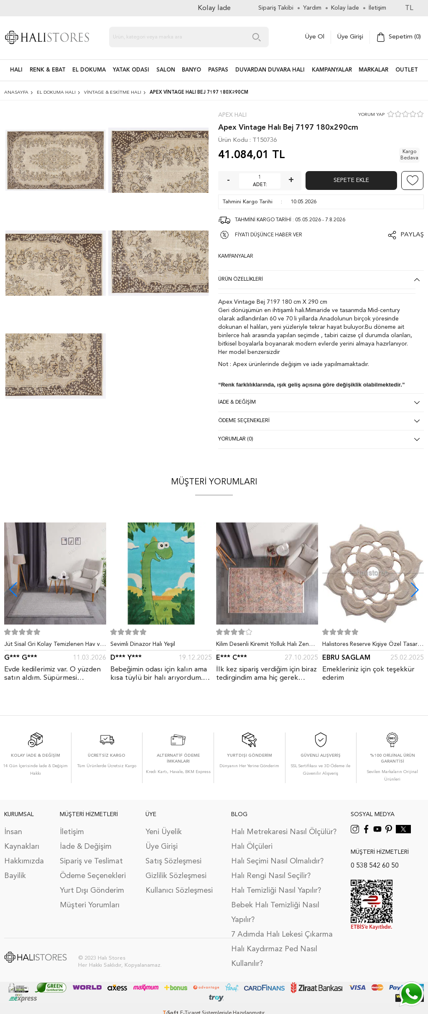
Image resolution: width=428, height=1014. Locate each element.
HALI (16, 70)
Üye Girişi (350, 37)
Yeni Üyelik (163, 832)
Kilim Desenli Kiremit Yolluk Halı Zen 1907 (262, 645)
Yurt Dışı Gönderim (92, 890)
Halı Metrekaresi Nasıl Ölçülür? (283, 832)
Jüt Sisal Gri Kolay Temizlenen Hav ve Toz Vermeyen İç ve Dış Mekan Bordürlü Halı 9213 (53, 645)
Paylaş (412, 235)
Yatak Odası (131, 70)
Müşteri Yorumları (90, 905)
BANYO (191, 70)
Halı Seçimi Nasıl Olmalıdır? (277, 861)
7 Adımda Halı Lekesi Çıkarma (282, 934)
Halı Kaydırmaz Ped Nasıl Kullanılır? (274, 956)
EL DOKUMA (89, 70)
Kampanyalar (332, 70)
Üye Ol (314, 37)
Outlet (406, 70)
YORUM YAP (371, 115)
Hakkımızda (24, 861)
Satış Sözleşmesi (173, 861)
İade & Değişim (86, 846)
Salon (165, 70)
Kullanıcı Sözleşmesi (179, 890)
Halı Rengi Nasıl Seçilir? (271, 876)
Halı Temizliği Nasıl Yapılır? (276, 890)
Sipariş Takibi (275, 8)
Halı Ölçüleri (252, 846)
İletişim (72, 832)
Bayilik (15, 876)
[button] (415, 589)
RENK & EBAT (48, 70)
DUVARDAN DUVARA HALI (270, 70)
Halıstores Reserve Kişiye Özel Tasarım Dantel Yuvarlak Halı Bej (372, 645)
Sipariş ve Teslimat (91, 861)
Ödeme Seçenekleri (93, 876)
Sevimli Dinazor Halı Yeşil (142, 644)
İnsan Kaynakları (21, 839)
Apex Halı (232, 115)
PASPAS (218, 70)
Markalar (373, 70)
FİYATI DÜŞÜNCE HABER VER (268, 235)
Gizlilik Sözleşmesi (175, 876)
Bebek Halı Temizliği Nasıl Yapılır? (275, 912)
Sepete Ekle (351, 180)
